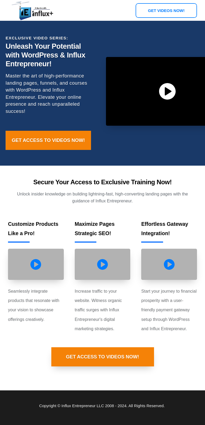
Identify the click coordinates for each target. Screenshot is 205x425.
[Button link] (166, 10)
